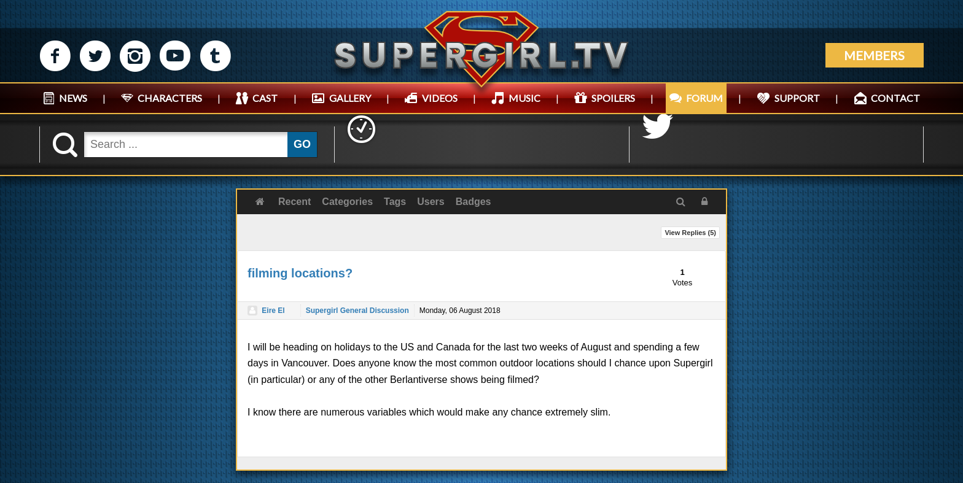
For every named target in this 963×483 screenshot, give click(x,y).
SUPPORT (797, 98)
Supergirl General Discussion (357, 310)
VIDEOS (440, 98)
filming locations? (300, 273)
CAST (265, 98)
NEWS (73, 98)
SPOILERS (613, 98)
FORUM (704, 98)
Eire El (273, 310)
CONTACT (895, 98)
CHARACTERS (170, 98)
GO (302, 144)
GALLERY (350, 98)
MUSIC (524, 98)
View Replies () (690, 232)
